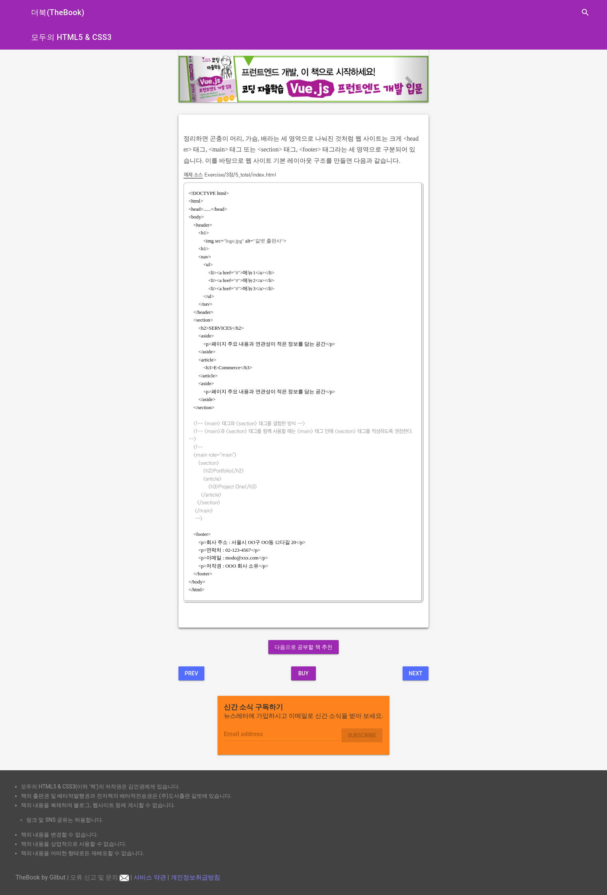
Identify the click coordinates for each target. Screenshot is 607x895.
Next (415, 673)
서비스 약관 (150, 877)
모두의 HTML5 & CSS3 (71, 37)
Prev (191, 673)
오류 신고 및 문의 (99, 877)
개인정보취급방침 (195, 877)
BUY (303, 673)
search (585, 12)
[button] (197, 79)
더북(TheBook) (57, 12)
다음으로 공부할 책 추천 (303, 647)
